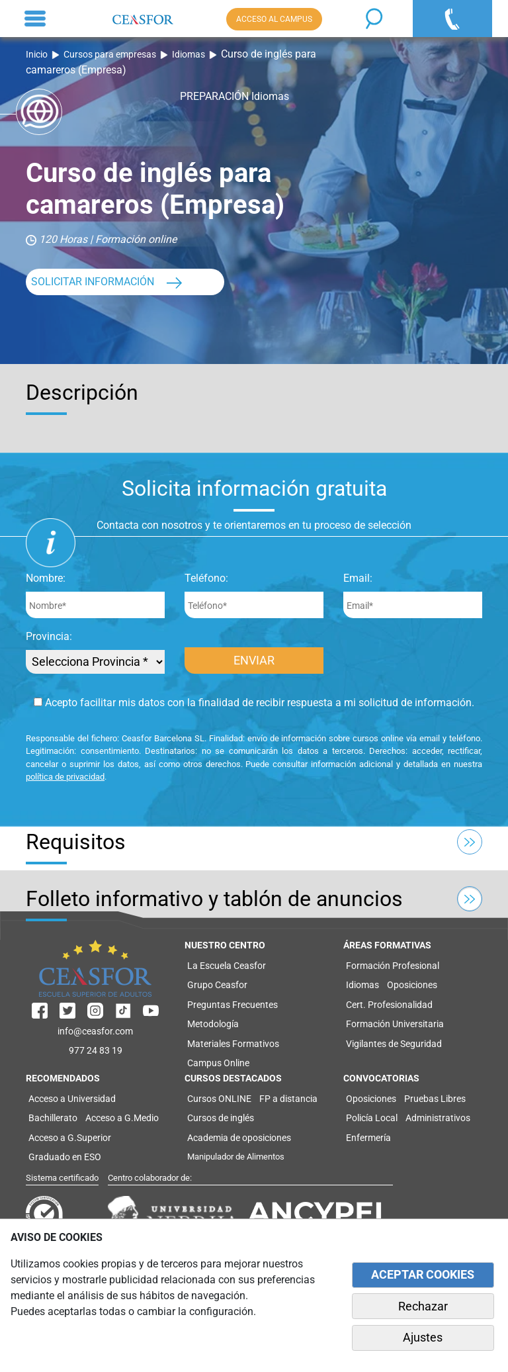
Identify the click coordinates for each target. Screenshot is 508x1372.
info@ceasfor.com (95, 1031)
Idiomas (188, 54)
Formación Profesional (392, 965)
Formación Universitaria (395, 1024)
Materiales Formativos (233, 1043)
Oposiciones (412, 985)
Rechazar (423, 1306)
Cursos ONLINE (219, 1098)
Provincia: (49, 636)
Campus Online (218, 1063)
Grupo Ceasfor (217, 985)
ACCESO (274, 19)
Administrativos (437, 1118)
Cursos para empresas (110, 54)
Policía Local (372, 1118)
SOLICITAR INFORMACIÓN (92, 281)
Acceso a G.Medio (122, 1118)
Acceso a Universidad (72, 1098)
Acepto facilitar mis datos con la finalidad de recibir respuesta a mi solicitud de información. (254, 702)
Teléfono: (206, 578)
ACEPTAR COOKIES (422, 1274)
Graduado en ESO (64, 1157)
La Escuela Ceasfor (226, 965)
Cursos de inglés (220, 1118)
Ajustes (423, 1337)
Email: (357, 578)
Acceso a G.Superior (69, 1137)
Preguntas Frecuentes (232, 1004)
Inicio (37, 54)
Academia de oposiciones (239, 1137)
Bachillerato (52, 1118)
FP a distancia (288, 1098)
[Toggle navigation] (35, 18)
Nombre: (45, 578)
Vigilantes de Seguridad (394, 1043)
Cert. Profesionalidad (389, 1004)
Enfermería (368, 1137)
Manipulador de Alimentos (235, 1157)
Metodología (213, 1024)
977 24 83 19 (95, 1050)
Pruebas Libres (435, 1098)
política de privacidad (65, 777)
